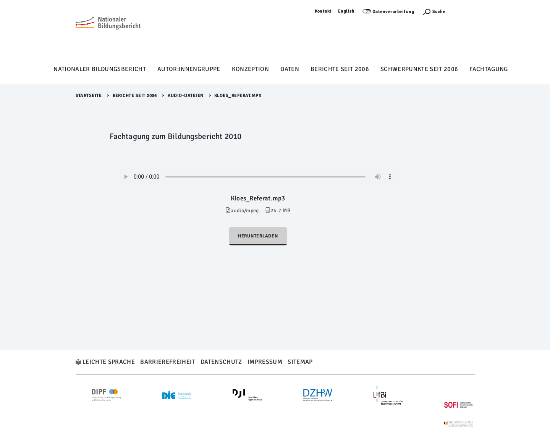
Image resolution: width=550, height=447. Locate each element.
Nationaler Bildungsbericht (99, 69)
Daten (289, 69)
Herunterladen (258, 236)
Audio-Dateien (186, 95)
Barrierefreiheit (167, 362)
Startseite (89, 95)
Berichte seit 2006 (340, 69)
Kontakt (323, 11)
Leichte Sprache (108, 362)
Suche (438, 12)
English (346, 11)
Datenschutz (221, 362)
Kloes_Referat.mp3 (258, 198)
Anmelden (464, 11)
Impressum (264, 362)
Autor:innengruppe (188, 69)
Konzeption (250, 69)
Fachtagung (488, 69)
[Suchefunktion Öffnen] (433, 12)
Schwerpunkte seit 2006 (419, 69)
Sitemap (300, 362)
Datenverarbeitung (393, 12)
